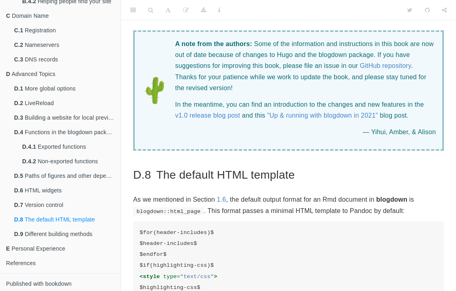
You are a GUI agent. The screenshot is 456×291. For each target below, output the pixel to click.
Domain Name (27, 16)
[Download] (203, 10)
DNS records (36, 59)
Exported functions (54, 146)
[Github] (427, 10)
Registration (35, 30)
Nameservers (36, 45)
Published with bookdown (39, 283)
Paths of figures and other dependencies (67, 176)
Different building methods (53, 234)
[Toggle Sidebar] (133, 10)
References (21, 263)
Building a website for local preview (65, 117)
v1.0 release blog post (207, 115)
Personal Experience (35, 248)
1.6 (221, 199)
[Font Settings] (168, 10)
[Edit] (186, 10)
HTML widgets (38, 190)
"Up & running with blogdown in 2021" (322, 115)
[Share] (444, 10)
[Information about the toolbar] (219, 10)
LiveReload (34, 103)
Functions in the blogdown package (65, 132)
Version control (38, 205)
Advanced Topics (30, 74)
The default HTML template (54, 219)
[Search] (150, 10)
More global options (44, 88)
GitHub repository (385, 65)
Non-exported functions (60, 161)
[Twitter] (409, 10)
